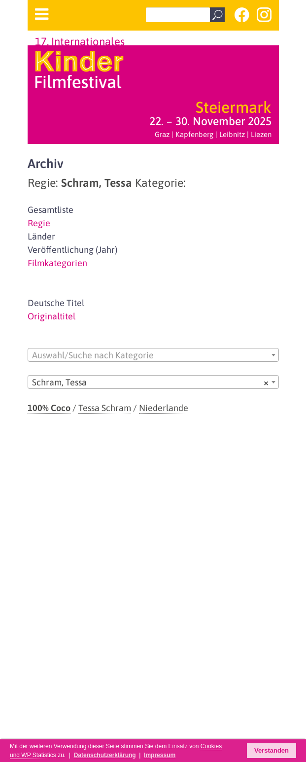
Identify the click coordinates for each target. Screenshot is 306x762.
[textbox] (153, 355)
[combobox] (153, 355)
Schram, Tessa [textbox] (150, 382)
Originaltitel (51, 316)
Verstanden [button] (271, 750)
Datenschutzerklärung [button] (105, 755)
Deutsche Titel (56, 303)
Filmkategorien (57, 263)
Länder (41, 236)
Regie (39, 223)
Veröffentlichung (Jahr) (72, 249)
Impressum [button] (159, 755)
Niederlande (163, 408)
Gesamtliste (50, 210)
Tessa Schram (104, 408)
